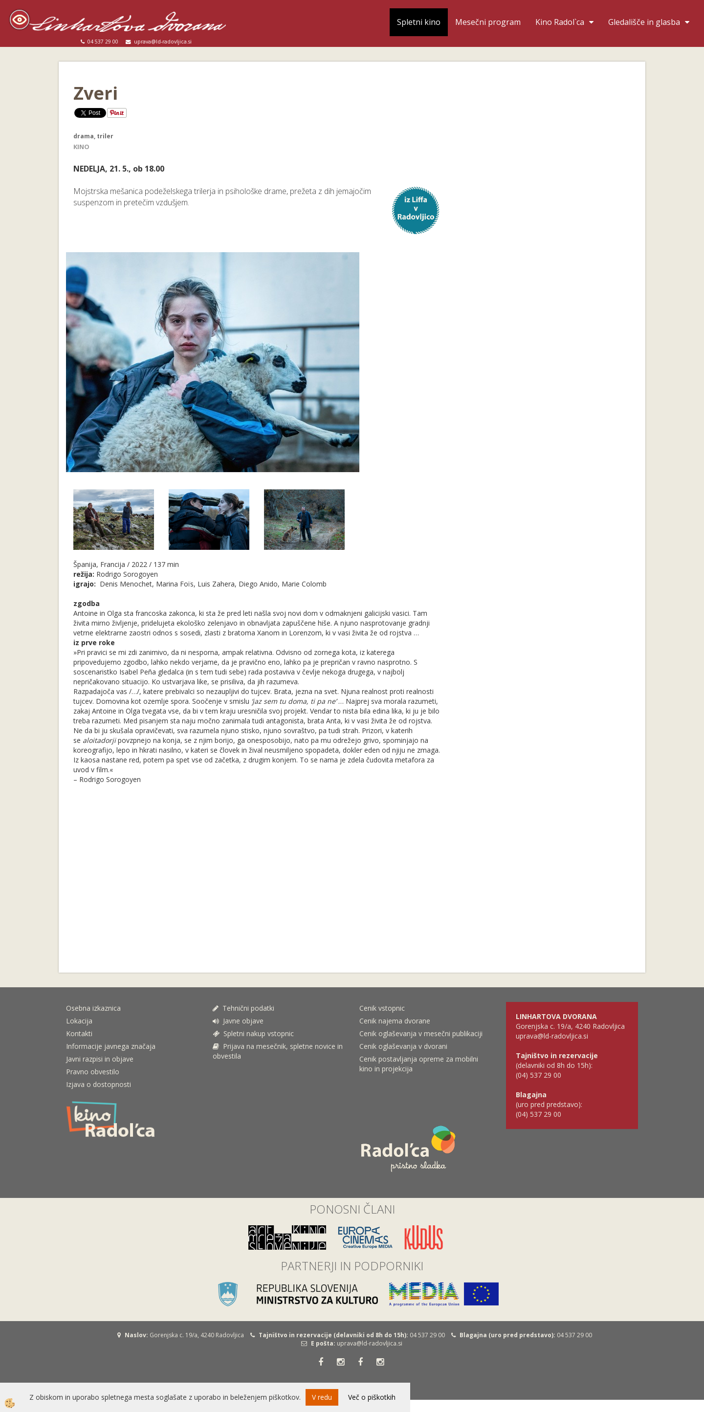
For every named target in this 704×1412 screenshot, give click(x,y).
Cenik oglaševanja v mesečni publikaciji (421, 1033)
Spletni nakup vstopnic (253, 1033)
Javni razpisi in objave (99, 1059)
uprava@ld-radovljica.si (369, 1343)
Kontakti (79, 1033)
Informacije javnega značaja (110, 1046)
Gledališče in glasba (644, 22)
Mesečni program (488, 22)
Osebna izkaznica (93, 1008)
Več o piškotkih (372, 1397)
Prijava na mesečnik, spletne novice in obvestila (278, 1051)
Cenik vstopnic (382, 1008)
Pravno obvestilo (92, 1071)
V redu (322, 1397)
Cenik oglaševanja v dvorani (403, 1046)
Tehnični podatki (244, 1008)
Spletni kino (418, 22)
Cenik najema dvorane (394, 1020)
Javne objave (238, 1020)
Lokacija (79, 1020)
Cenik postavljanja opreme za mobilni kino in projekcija (418, 1063)
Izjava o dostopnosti (98, 1084)
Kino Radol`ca (559, 22)
